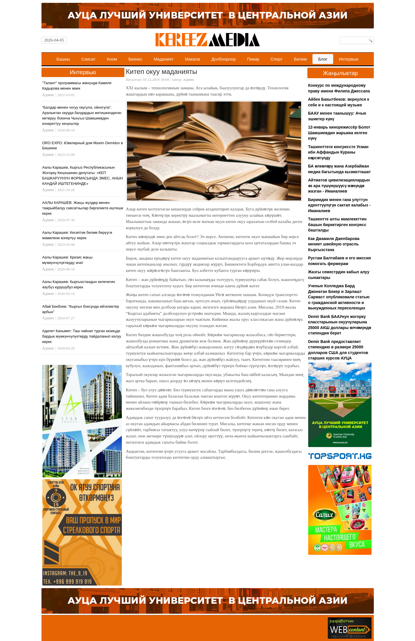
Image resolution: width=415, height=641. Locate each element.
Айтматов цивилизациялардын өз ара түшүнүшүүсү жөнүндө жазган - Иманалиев (339, 185)
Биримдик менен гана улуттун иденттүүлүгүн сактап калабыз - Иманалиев (339, 205)
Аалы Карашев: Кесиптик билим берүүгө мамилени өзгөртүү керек (77, 235)
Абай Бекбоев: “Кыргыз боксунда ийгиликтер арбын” (80, 309)
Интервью (349, 59)
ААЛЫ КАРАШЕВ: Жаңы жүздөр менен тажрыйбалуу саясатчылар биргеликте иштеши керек (82, 208)
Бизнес (135, 59)
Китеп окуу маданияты (161, 71)
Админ (188, 79)
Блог (322, 59)
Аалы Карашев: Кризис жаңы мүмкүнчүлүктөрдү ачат (67, 260)
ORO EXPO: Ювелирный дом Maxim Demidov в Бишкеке (82, 145)
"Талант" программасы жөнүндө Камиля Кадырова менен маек (77, 85)
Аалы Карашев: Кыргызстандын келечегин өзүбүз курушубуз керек (78, 284)
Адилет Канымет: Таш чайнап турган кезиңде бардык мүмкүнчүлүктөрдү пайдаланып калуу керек (81, 336)
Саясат (88, 59)
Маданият (164, 59)
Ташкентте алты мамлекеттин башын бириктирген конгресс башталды (337, 224)
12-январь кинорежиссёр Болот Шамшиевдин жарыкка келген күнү (339, 132)
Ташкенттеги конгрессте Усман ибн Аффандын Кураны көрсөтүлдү (338, 152)
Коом (112, 59)
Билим (300, 59)
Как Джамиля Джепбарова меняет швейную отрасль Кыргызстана (334, 244)
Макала (192, 59)
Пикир (253, 59)
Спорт (277, 59)
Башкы (63, 59)
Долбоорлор (223, 59)
